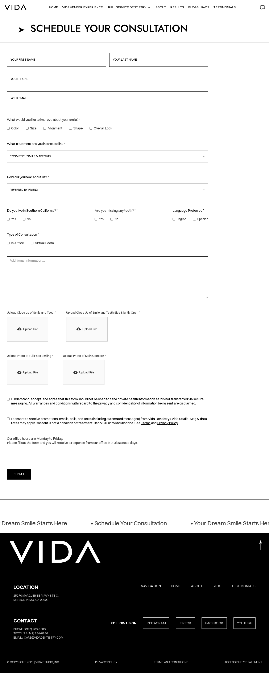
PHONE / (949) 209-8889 (29, 629)
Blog (216, 586)
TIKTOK (185, 623)
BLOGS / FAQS (198, 7)
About (161, 7)
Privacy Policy (167, 423)
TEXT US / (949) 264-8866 (30, 633)
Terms (145, 423)
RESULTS (177, 7)
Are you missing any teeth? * (115, 210)
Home (53, 7)
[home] (15, 7)
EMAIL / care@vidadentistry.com (38, 637)
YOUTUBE (244, 623)
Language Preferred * (188, 210)
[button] (130, 7)
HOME (176, 586)
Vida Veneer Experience (82, 7)
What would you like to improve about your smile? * (43, 119)
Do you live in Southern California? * (32, 210)
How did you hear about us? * (28, 177)
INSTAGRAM (156, 623)
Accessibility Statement (243, 662)
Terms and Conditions (171, 662)
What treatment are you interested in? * (36, 144)
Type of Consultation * (23, 234)
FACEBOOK (214, 623)
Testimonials (225, 7)
